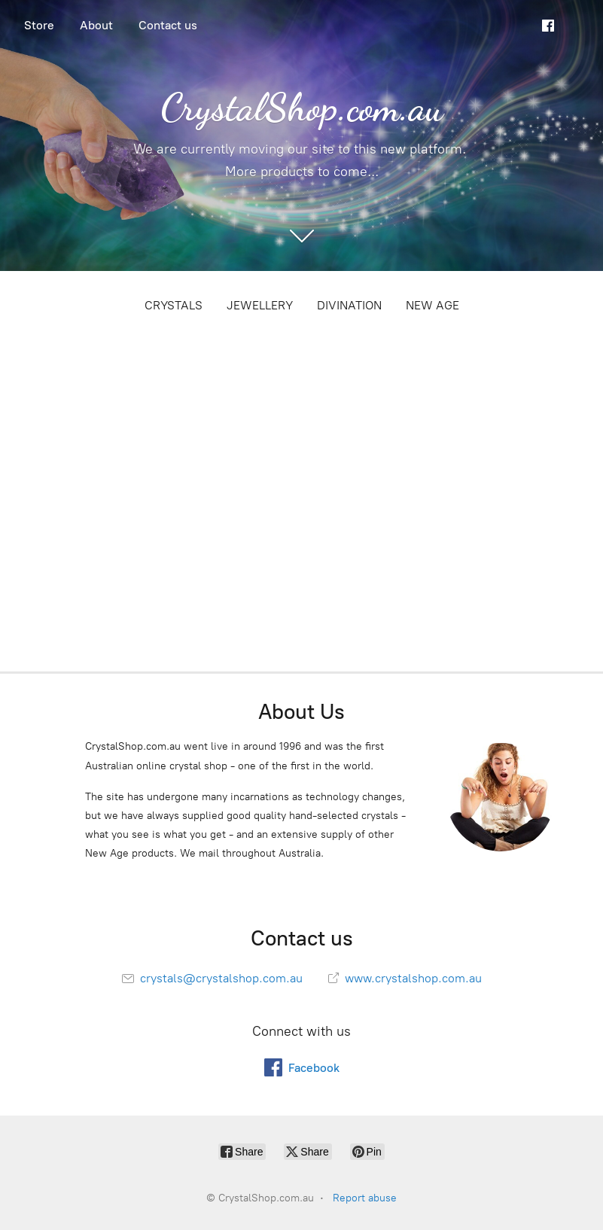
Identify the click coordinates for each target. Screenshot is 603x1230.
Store (39, 25)
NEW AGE (432, 305)
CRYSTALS (174, 305)
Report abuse (365, 1198)
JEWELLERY (260, 305)
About (96, 25)
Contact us (168, 25)
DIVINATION (349, 305)
